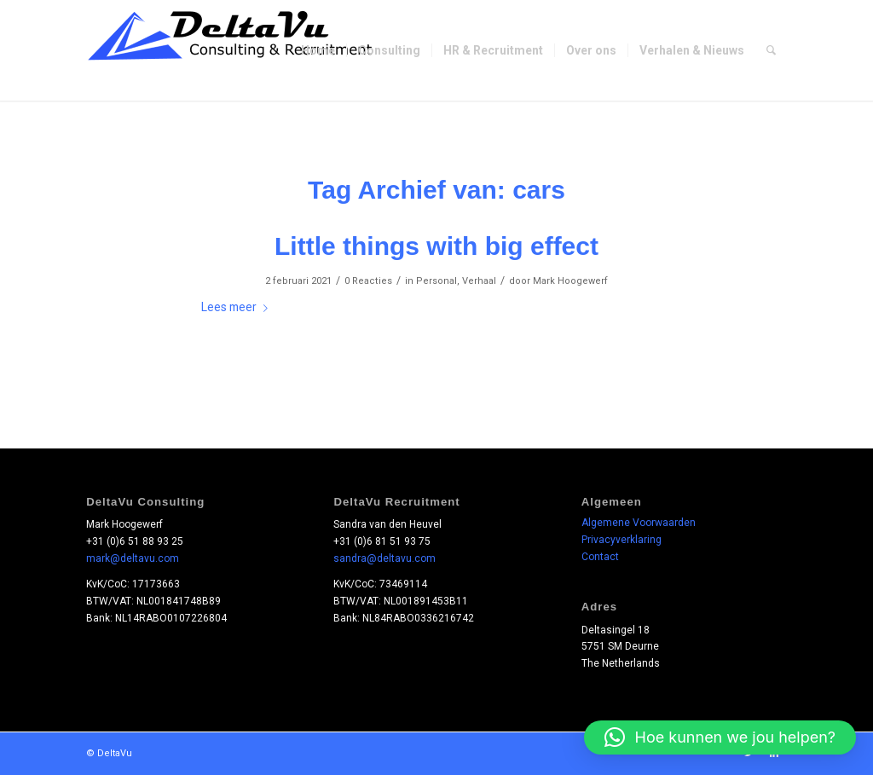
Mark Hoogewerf (570, 280)
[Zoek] (771, 50)
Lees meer (238, 307)
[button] (720, 737)
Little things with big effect (436, 246)
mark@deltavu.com (132, 558)
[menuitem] (318, 50)
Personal (436, 280)
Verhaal (479, 280)
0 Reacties (368, 280)
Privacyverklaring (621, 540)
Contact (600, 557)
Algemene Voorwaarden (638, 523)
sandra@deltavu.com (384, 558)
